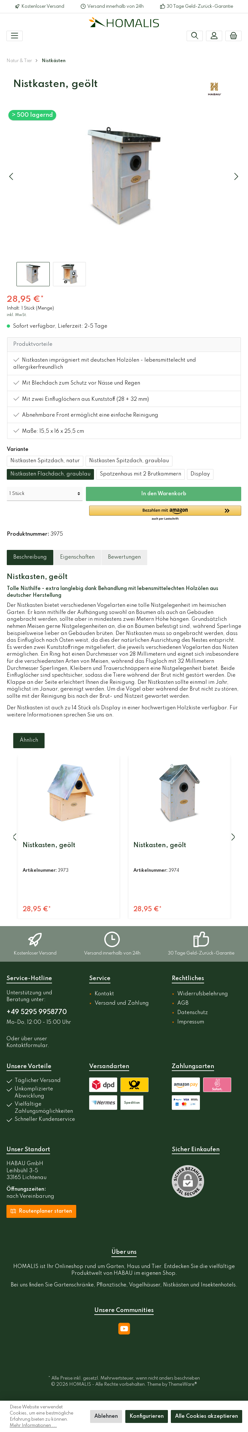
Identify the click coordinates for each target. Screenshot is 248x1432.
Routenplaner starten (41, 1211)
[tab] (30, 557)
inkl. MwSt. (17, 315)
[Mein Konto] (214, 36)
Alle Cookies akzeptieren (206, 1416)
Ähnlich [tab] (29, 740)
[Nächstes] (236, 176)
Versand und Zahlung (122, 1003)
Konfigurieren (146, 1416)
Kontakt (104, 994)
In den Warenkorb (163, 494)
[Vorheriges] (11, 176)
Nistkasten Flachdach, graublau (50, 474)
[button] (165, 513)
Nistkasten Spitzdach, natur (45, 461)
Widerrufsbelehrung (202, 994)
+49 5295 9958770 (36, 1012)
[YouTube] (124, 1328)
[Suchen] (195, 36)
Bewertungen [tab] (124, 557)
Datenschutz (192, 1012)
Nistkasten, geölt (49, 845)
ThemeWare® (182, 1384)
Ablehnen (106, 1416)
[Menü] (14, 36)
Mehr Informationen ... (33, 1425)
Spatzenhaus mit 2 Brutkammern (140, 474)
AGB (183, 1003)
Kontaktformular (26, 1045)
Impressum (190, 1022)
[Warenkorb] (233, 36)
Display (200, 474)
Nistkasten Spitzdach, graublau (129, 461)
